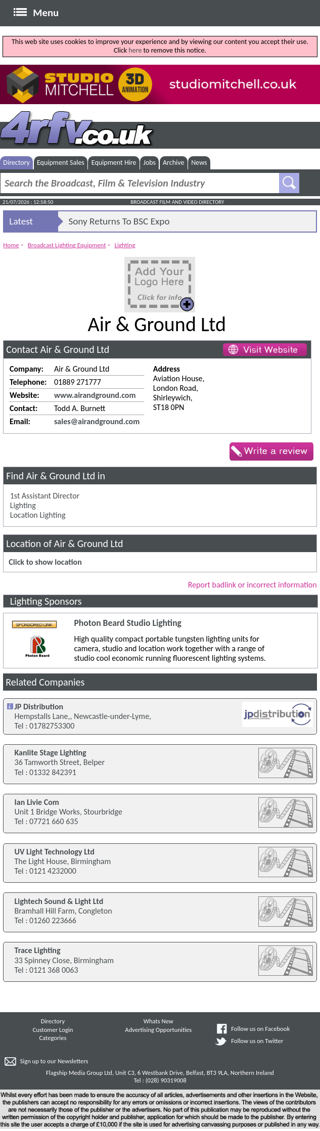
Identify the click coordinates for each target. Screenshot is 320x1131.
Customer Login (52, 1029)
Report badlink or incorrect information (252, 585)
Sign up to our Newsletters (54, 1061)
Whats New (158, 1021)
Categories (52, 1038)
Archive (173, 162)
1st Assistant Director (45, 496)
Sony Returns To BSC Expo (118, 221)
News (199, 162)
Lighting (125, 245)
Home (11, 245)
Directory (16, 162)
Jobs (149, 162)
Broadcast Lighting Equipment (67, 245)
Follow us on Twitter (257, 1041)
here (135, 50)
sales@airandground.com (97, 421)
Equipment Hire (114, 162)
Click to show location (45, 562)
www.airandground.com (94, 395)
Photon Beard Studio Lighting (127, 623)
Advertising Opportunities (158, 1029)
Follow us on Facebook (260, 1028)
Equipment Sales (60, 162)
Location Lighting (38, 515)
